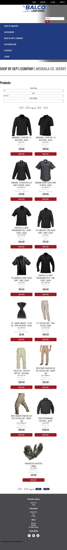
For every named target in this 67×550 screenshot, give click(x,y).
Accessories (9, 32)
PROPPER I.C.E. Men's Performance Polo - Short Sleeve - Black (21, 230)
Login (34, 2)
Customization (10, 44)
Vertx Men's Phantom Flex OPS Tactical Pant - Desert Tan (45, 370)
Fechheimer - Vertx (45, 379)
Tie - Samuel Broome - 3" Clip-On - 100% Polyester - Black (21, 324)
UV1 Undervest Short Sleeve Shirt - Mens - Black (21, 279)
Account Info (33, 512)
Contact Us (33, 503)
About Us (33, 523)
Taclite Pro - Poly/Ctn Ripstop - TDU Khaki (21, 372)
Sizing (6, 56)
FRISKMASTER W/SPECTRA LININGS (33, 464)
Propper (21, 239)
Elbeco (45, 239)
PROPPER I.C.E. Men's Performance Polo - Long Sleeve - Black (45, 278)
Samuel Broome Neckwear (21, 332)
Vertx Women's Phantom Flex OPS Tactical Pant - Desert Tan (21, 418)
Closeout (8, 50)
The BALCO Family (33, 527)
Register (42, 2)
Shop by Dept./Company (13, 38)
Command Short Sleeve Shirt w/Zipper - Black (45, 183)
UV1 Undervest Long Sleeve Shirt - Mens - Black (45, 231)
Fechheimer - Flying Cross (21, 191)
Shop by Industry (11, 26)
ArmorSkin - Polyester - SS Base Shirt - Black (45, 138)
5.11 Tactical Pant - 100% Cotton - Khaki (45, 324)
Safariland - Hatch (33, 472)
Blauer (21, 146)
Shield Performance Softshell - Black (45, 419)
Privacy (33, 516)
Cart (52, 2)
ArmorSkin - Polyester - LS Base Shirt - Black (21, 138)
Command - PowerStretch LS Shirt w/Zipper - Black (21, 183)
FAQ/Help (33, 525)
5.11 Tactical (45, 332)
